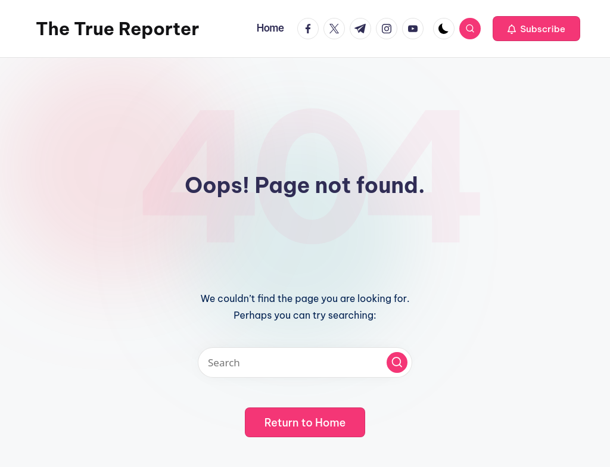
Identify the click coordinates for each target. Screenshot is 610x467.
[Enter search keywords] (305, 362)
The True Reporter (117, 28)
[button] (536, 28)
